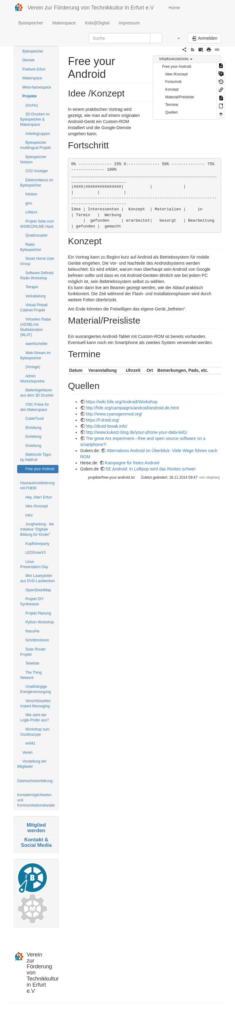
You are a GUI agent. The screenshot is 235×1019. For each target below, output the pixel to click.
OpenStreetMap (38, 590)
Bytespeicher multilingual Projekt (35, 145)
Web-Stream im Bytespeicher (35, 355)
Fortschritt (173, 82)
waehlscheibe (36, 344)
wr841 (30, 743)
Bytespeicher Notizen (33, 159)
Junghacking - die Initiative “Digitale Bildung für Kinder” (37, 529)
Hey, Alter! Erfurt (38, 497)
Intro (29, 515)
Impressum (129, 22)
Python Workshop (39, 622)
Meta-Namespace (36, 87)
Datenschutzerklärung (35, 781)
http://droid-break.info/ (106, 426)
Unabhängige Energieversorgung (35, 689)
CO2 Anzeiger (36, 171)
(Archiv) (31, 105)
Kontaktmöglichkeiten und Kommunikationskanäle (36, 800)
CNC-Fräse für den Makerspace (34, 407)
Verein (27, 752)
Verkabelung (35, 296)
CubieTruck (34, 418)
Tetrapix (31, 287)
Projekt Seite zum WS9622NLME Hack (37, 224)
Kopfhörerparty (37, 544)
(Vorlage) (32, 367)
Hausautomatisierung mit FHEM (37, 485)
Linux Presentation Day (34, 564)
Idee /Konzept (36, 506)
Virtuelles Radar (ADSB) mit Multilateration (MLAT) (35, 327)
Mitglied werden (36, 827)
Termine (171, 105)
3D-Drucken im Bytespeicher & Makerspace (35, 119)
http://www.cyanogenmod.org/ (114, 414)
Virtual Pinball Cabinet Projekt (33, 307)
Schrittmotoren (37, 640)
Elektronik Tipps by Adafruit (35, 457)
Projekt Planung (38, 613)
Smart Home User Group (37, 261)
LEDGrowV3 (35, 552)
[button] (176, 38)
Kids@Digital (97, 22)
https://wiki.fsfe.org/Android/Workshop (122, 401)
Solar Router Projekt (33, 652)
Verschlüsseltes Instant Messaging (35, 703)
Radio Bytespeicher (30, 247)
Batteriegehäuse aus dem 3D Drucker (37, 392)
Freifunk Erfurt (33, 69)
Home (173, 7)
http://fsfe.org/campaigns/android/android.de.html (132, 407)
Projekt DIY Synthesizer (32, 601)
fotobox (31, 194)
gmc (28, 203)
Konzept (172, 89)
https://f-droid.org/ (102, 420)
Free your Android (39, 469)
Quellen (171, 112)
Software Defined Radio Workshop (36, 275)
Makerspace (64, 22)
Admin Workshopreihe (32, 378)
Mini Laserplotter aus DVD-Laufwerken (37, 578)
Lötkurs (31, 212)
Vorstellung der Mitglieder (32, 764)
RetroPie (32, 631)
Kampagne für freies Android (132, 462)
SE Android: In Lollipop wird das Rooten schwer (151, 468)
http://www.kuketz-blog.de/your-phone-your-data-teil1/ (136, 432)
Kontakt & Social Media (36, 842)
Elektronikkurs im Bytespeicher (36, 182)
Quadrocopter (36, 235)
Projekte (29, 96)
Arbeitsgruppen (37, 134)
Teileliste (32, 663)
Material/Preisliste (179, 97)
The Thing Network (31, 675)
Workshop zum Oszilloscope (35, 732)
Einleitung (33, 428)
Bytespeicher (30, 22)
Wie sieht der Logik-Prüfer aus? (34, 717)
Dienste (28, 60)
